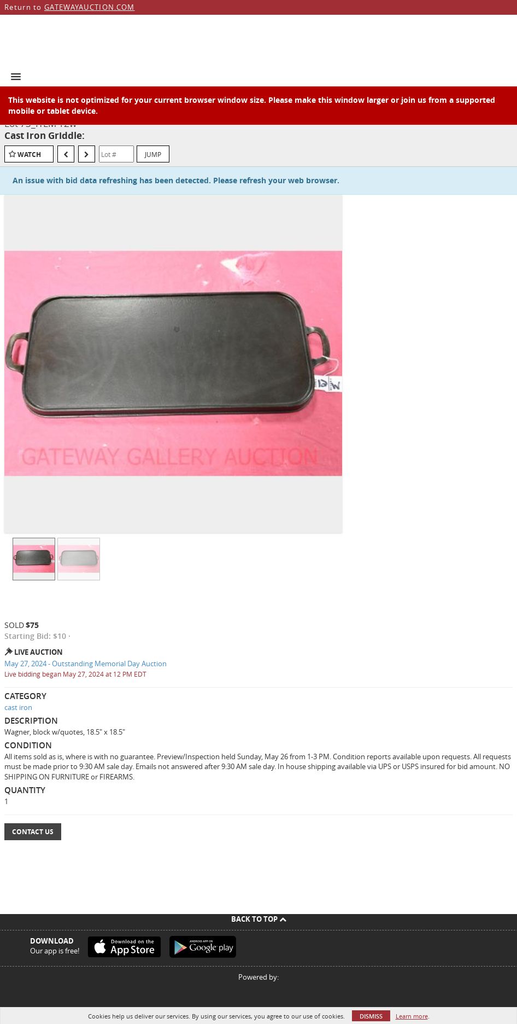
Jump (153, 154)
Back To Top (258, 919)
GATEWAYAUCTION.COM (89, 7)
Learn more (412, 1016)
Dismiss (371, 1016)
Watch (29, 154)
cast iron (18, 707)
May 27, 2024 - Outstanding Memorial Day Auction (85, 663)
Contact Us (33, 831)
